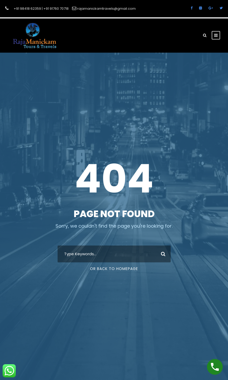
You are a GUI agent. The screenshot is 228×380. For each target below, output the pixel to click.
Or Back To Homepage (114, 268)
